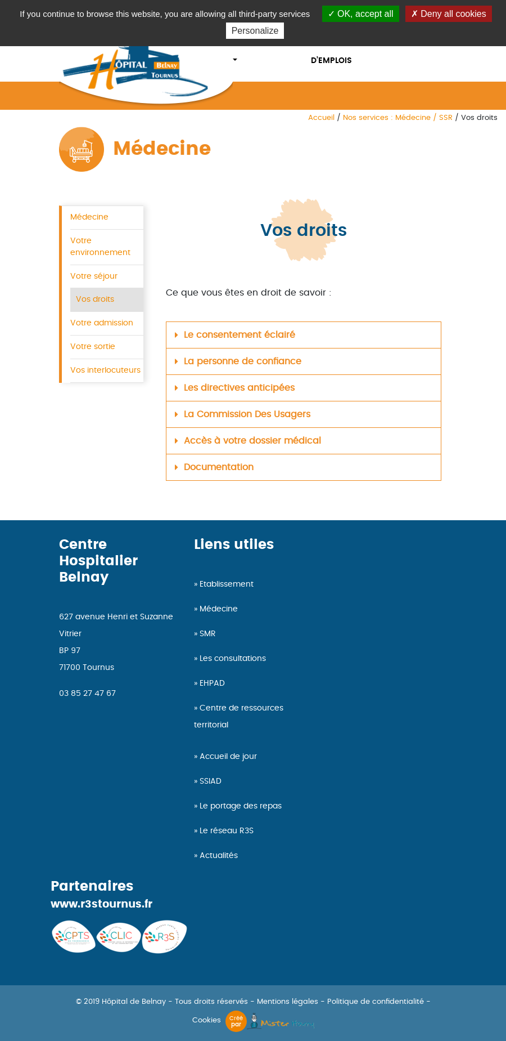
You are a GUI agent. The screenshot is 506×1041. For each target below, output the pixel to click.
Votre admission (101, 323)
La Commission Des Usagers (247, 414)
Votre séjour (94, 276)
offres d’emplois (331, 52)
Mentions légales (287, 1002)
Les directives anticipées (239, 387)
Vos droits (95, 299)
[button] (303, 335)
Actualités (219, 856)
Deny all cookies (448, 14)
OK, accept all (361, 14)
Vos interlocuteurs (105, 370)
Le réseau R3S (227, 831)
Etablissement (227, 584)
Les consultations (233, 659)
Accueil (321, 118)
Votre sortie (92, 346)
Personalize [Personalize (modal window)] (255, 30)
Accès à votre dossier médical (252, 440)
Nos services (259, 43)
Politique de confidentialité (375, 1002)
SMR (208, 634)
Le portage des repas (241, 806)
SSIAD (211, 781)
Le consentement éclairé (239, 334)
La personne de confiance (242, 361)
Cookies (206, 1020)
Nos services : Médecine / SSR (398, 118)
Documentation (219, 467)
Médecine (89, 217)
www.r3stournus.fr (101, 904)
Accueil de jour (228, 757)
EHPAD (212, 683)
